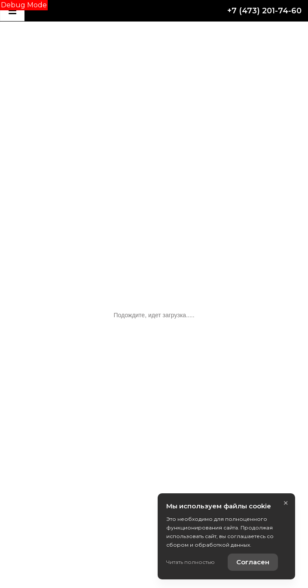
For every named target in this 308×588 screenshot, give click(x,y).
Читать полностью (190, 562)
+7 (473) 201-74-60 (264, 10)
